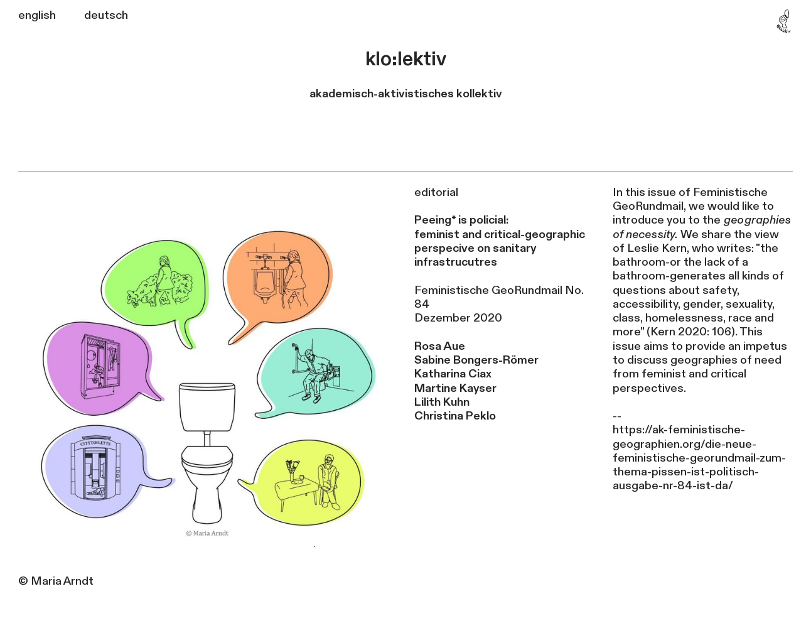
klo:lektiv (405, 59)
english (37, 15)
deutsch (106, 15)
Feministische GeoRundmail (488, 290)
